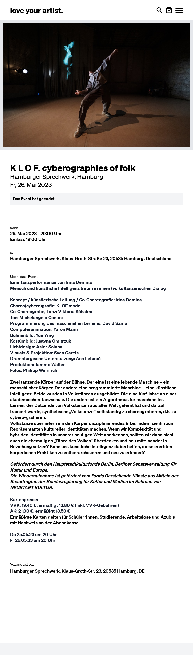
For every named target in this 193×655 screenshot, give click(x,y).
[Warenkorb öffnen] (169, 10)
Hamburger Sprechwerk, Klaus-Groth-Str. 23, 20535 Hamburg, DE (77, 571)
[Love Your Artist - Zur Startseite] (36, 10)
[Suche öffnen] (159, 10)
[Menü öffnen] (179, 10)
